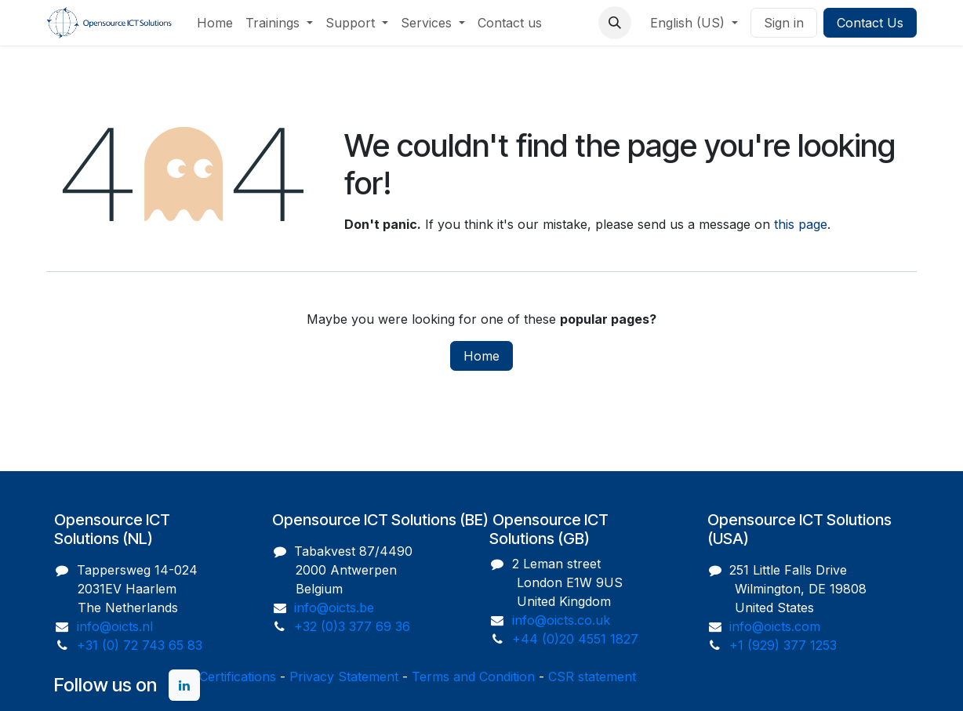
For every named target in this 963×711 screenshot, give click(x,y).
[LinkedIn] (184, 685)
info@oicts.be (334, 607)
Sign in (784, 23)
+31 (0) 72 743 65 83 (139, 645)
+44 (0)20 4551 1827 (575, 639)
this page (800, 224)
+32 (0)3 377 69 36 (352, 626)
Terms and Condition (473, 676)
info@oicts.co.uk (561, 620)
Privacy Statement (343, 676)
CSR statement (592, 676)
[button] (614, 22)
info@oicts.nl (115, 626)
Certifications (237, 676)
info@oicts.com (774, 626)
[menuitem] (215, 22)
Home (481, 356)
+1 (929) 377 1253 (783, 645)
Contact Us (870, 23)
